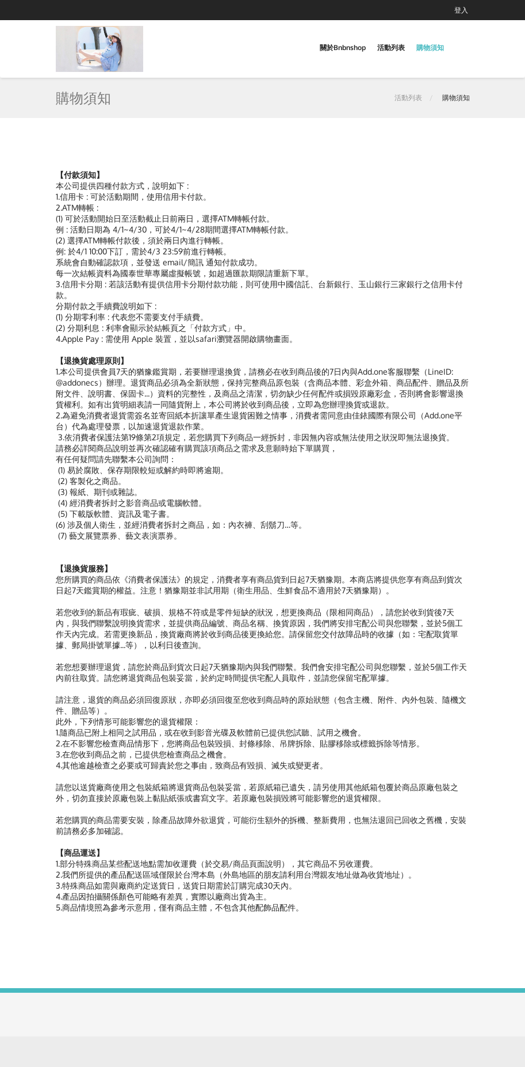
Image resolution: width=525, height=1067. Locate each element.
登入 (461, 10)
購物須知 (430, 47)
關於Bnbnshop (343, 47)
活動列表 (391, 47)
